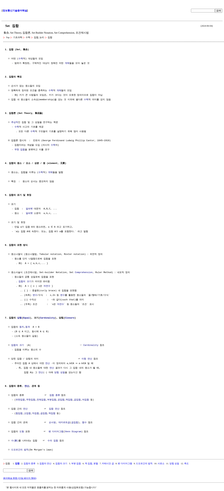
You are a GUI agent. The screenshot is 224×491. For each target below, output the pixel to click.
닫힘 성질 (59, 372)
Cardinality (47, 318)
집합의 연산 (45, 463)
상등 (19, 318)
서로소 (161, 463)
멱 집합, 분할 (91, 463)
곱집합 (77, 399)
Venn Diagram (73, 431)
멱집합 (69, 399)
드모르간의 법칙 (19, 449)
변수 (35, 295)
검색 (218, 10)
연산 (47, 363)
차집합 (35, 413)
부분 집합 (76, 463)
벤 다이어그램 (56, 431)
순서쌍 (52, 422)
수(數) (15, 440)
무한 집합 (20, 149)
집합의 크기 (25, 281)
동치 (21, 327)
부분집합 (51, 399)
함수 (84, 422)
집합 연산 (54, 409)
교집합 (27, 413)
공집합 (61, 399)
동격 (27, 327)
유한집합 (20, 399)
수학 (21, 58)
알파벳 (29, 208)
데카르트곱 (64, 422)
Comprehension (83, 272)
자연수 (47, 286)
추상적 (14, 122)
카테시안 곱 (108, 463)
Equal (26, 318)
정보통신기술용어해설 (15, 10)
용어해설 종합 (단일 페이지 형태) (20, 478)
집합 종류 (54, 395)
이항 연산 (87, 359)
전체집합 (41, 399)
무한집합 (30, 399)
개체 (67, 63)
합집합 (19, 413)
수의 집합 (53, 440)
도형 (21, 431)
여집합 (85, 399)
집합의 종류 (29, 463)
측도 (186, 463)
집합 (17, 463)
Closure (69, 318)
